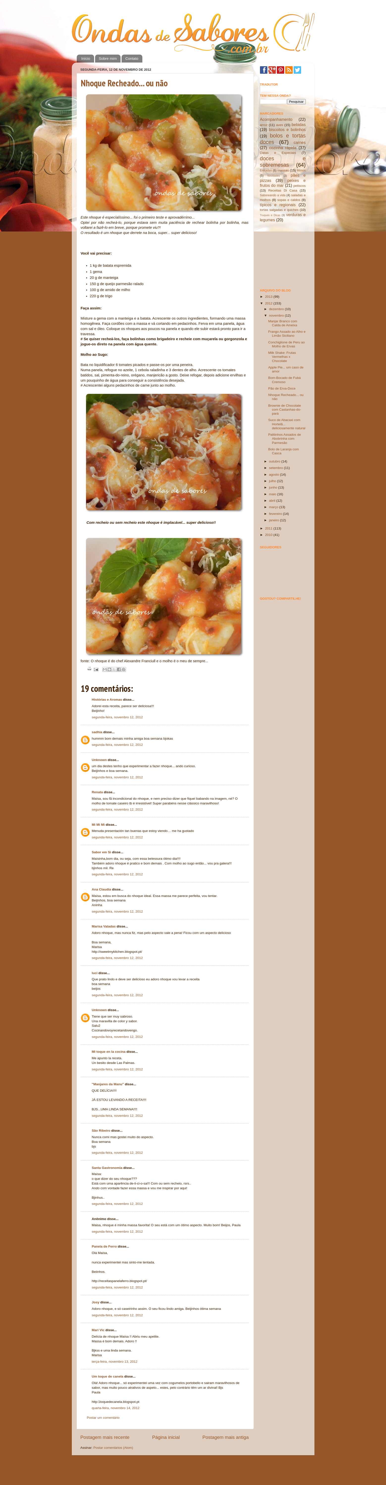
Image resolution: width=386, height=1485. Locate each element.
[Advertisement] (284, 255)
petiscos (299, 186)
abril (272, 500)
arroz (264, 125)
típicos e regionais (278, 204)
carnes (300, 142)
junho (273, 487)
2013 (269, 296)
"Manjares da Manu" (108, 1084)
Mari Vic (98, 1330)
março (274, 507)
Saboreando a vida (272, 195)
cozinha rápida (282, 147)
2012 (269, 303)
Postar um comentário (103, 1417)
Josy (96, 1302)
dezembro (277, 309)
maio (273, 494)
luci (95, 973)
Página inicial (166, 1437)
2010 (269, 535)
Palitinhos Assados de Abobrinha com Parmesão (284, 438)
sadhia (97, 732)
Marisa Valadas (104, 926)
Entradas (266, 170)
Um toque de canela (108, 1376)
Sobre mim (108, 58)
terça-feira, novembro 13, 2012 (115, 1361)
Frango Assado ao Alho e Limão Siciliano (287, 333)
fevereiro (276, 514)
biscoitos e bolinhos (287, 129)
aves (279, 125)
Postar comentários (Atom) (113, 1448)
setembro (276, 468)
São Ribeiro (101, 1130)
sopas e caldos (288, 200)
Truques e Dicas (270, 215)
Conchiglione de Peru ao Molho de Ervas (286, 344)
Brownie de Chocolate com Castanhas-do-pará (284, 409)
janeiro (274, 520)
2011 (269, 528)
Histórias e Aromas (107, 699)
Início (85, 58)
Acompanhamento (276, 119)
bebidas (299, 124)
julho (273, 481)
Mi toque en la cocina (109, 1052)
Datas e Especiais (278, 153)
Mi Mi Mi (98, 824)
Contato (131, 58)
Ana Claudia (101, 889)
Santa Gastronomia (107, 1168)
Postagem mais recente (104, 1437)
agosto (274, 474)
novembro (277, 315)
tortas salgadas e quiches (279, 210)
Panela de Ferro (104, 1246)
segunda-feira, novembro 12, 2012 (117, 717)
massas (283, 170)
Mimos (301, 170)
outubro (275, 461)
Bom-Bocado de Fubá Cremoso (284, 380)
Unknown (99, 760)
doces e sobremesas (283, 161)
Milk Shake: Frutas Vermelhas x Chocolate (282, 357)
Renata (97, 792)
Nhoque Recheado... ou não (124, 83)
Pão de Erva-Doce (281, 388)
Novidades (273, 175)
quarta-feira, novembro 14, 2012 (116, 1408)
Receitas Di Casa (282, 190)
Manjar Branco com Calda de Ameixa (282, 323)
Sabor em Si (101, 852)
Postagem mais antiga (226, 1437)
